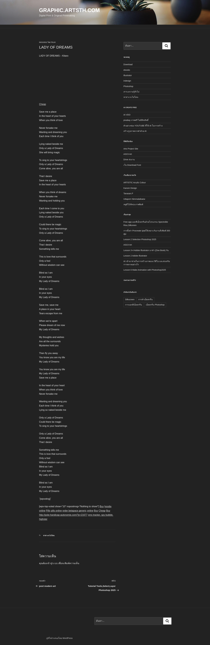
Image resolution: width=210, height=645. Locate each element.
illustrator (128, 75)
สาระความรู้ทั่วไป (131, 92)
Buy (102, 506)
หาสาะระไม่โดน (49, 535)
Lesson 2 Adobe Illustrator (135, 256)
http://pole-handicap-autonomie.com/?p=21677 (63, 515)
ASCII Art (128, 154)
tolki (53, 42)
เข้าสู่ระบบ (52, 563)
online (90, 510)
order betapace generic (74, 510)
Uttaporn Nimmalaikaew (134, 199)
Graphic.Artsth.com (69, 10)
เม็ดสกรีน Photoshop (155, 305)
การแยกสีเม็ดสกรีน (133, 305)
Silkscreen (130, 299)
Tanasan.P (128, 193)
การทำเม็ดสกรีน (145, 299)
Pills (48, 510)
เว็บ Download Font (132, 165)
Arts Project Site (131, 149)
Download (128, 64)
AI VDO (127, 115)
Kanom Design (130, 188)
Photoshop (128, 86)
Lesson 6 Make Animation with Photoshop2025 (145, 270)
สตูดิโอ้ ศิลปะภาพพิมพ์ (133, 204)
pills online (56, 510)
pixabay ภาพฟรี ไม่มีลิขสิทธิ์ (136, 120)
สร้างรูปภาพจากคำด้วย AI (135, 131)
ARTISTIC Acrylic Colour (135, 182)
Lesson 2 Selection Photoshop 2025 (140, 239)
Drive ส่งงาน (129, 159)
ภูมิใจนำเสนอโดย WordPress (59, 638)
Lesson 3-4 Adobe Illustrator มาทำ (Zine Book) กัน (146, 250)
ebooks (127, 70)
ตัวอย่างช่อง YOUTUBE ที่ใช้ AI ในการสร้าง (143, 126)
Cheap (42, 104)
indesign (127, 81)
